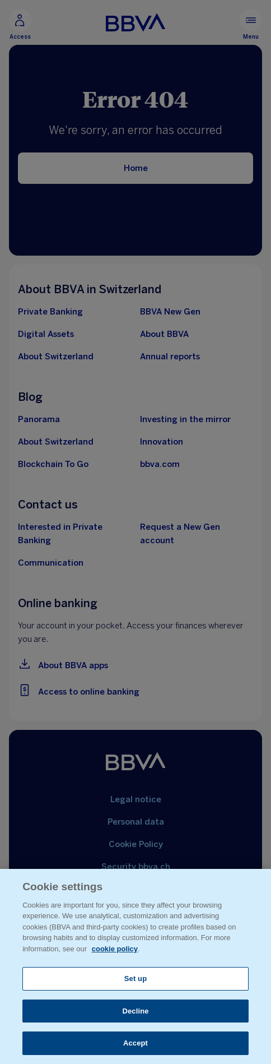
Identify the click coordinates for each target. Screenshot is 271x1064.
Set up (135, 978)
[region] (135, 966)
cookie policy (115, 949)
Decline (135, 1011)
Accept (135, 1043)
